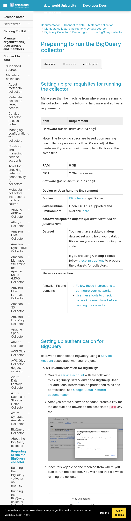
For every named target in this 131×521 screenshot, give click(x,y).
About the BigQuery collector (18, 442)
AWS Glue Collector (20, 353)
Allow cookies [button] (119, 512)
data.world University (60, 5)
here (86, 211)
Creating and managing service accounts (16, 153)
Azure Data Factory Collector (20, 382)
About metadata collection (15, 88)
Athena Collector (20, 344)
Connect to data (16, 58)
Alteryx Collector (20, 224)
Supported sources (13, 67)
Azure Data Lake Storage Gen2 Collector (20, 400)
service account (72, 375)
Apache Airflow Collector (20, 213)
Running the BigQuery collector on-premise (17, 476)
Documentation (51, 25)
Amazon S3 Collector (20, 307)
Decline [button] (104, 512)
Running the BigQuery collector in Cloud (17, 498)
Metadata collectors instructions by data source (19, 197)
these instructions (91, 260)
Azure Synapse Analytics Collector (20, 418)
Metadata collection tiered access (15, 102)
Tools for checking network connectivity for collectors (17, 175)
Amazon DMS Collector (20, 235)
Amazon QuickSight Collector (20, 320)
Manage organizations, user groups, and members (16, 43)
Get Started (16, 24)
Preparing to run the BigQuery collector (18, 457)
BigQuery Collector (20, 431)
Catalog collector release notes (15, 119)
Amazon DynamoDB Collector (20, 247)
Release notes (13, 17)
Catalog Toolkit (16, 31)
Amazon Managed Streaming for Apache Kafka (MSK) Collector (20, 269)
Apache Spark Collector (17, 333)
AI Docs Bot (52, 13)
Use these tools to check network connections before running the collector (96, 300)
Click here (76, 198)
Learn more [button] (23, 514)
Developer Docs (95, 5)
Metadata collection (18, 77)
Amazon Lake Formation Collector (20, 293)
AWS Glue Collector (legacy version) (20, 366)
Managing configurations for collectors (19, 135)
